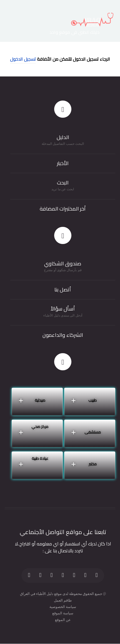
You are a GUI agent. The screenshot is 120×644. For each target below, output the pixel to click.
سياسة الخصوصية (62, 606)
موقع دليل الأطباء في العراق (41, 593)
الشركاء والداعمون (62, 335)
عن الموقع (63, 619)
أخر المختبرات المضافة (63, 209)
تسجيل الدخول (23, 59)
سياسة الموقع (62, 613)
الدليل (63, 137)
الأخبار (63, 163)
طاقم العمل (63, 600)
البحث (63, 183)
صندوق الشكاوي (62, 263)
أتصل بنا (62, 289)
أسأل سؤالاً (63, 309)
